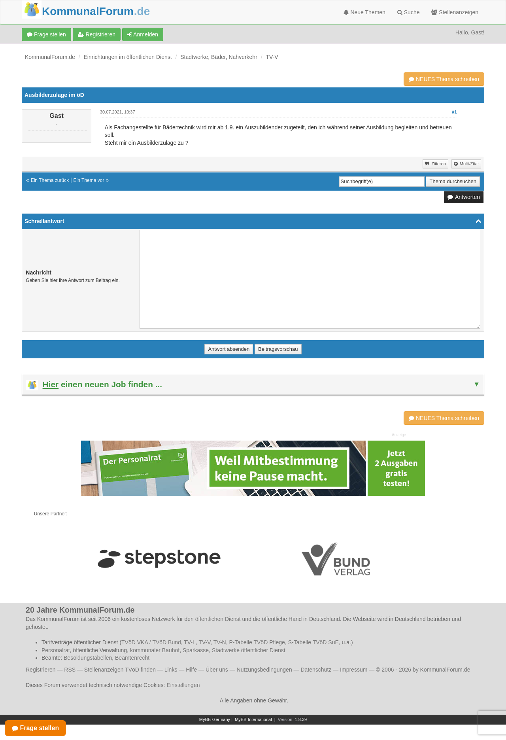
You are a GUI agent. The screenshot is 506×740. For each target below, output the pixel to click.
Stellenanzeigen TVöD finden (120, 669)
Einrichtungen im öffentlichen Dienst (128, 57)
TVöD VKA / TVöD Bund (151, 642)
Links (170, 669)
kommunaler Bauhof (154, 650)
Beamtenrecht (132, 658)
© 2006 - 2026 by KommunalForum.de (423, 669)
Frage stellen (46, 34)
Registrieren (96, 34)
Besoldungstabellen (88, 658)
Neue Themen (364, 12)
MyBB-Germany (214, 719)
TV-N (219, 642)
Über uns (217, 669)
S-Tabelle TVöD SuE (313, 642)
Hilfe (191, 669)
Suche (408, 12)
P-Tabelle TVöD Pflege (257, 642)
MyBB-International (253, 719)
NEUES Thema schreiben (444, 79)
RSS (70, 669)
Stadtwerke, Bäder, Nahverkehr (218, 57)
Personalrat (56, 650)
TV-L (190, 642)
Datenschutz (315, 669)
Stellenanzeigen (454, 12)
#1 (454, 112)
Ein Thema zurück (50, 180)
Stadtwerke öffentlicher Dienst (248, 650)
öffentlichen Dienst (218, 619)
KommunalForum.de (50, 57)
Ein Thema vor (89, 180)
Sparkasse (196, 650)
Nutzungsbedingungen (264, 669)
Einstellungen (183, 685)
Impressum (353, 669)
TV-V (272, 57)
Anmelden (142, 34)
